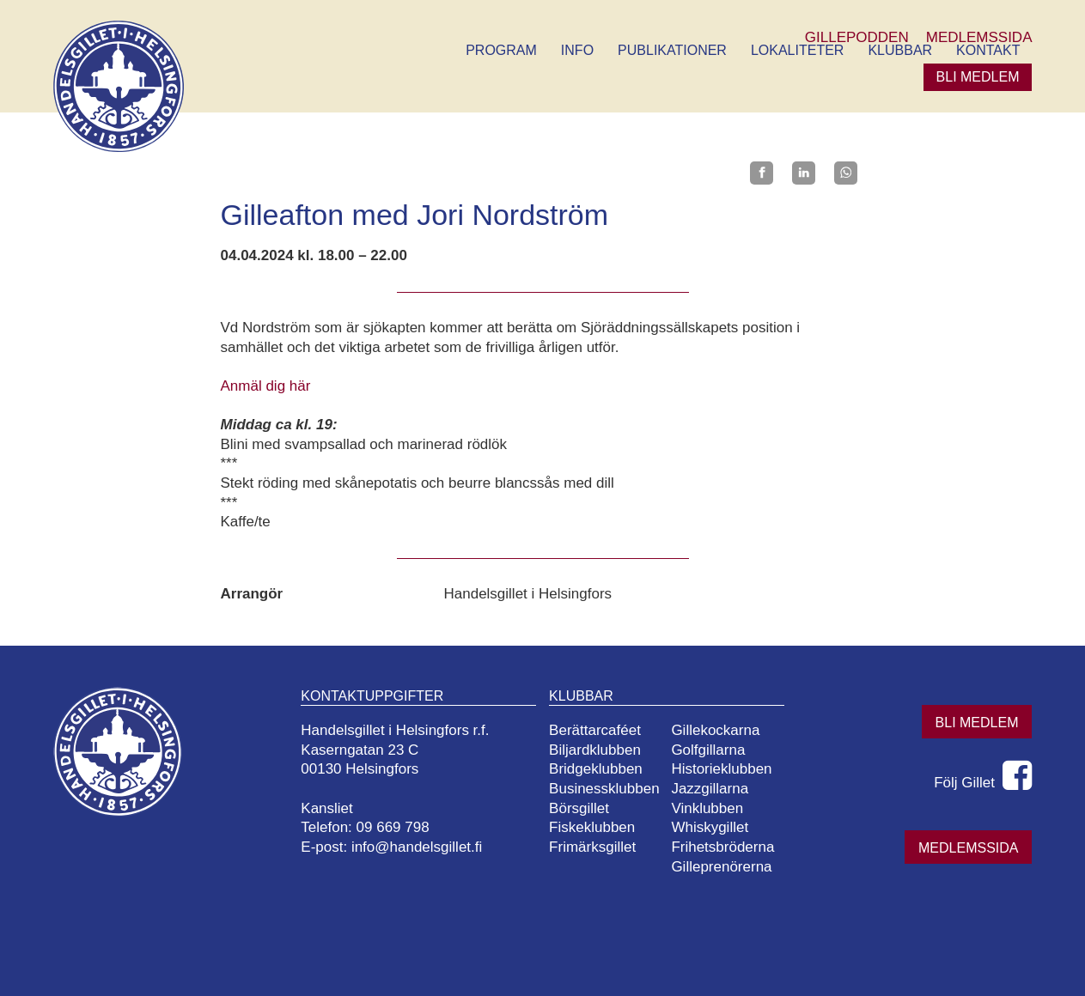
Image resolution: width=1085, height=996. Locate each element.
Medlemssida (968, 848)
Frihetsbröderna (722, 847)
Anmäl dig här (266, 386)
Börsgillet (579, 808)
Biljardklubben (595, 750)
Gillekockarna (715, 730)
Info (577, 50)
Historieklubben (721, 769)
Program (501, 50)
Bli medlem (978, 77)
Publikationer (672, 50)
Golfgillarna (708, 750)
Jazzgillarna (709, 788)
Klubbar (900, 50)
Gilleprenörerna (721, 867)
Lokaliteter (797, 50)
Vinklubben (707, 808)
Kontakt (988, 50)
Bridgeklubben (596, 769)
